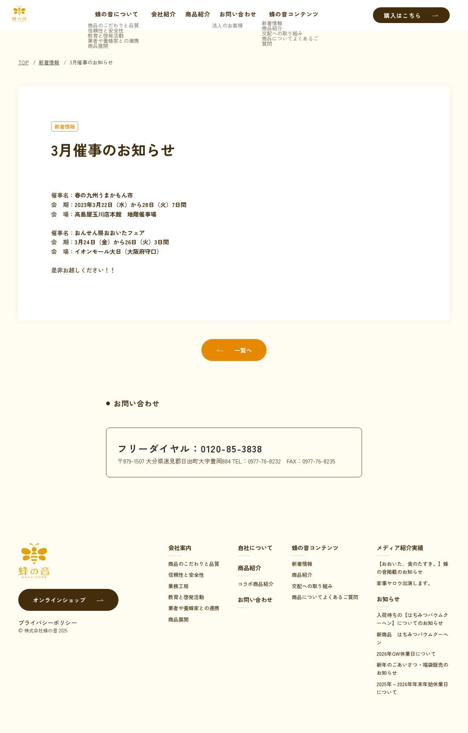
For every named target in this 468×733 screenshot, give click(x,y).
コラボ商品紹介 (255, 583)
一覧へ (234, 350)
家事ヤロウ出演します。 (405, 583)
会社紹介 (161, 15)
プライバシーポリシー (47, 622)
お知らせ (388, 598)
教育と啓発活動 (186, 597)
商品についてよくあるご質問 (325, 597)
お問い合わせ (236, 15)
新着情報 (49, 62)
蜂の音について (111, 15)
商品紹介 (196, 15)
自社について (255, 547)
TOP (23, 62)
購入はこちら (411, 15)
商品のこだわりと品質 (193, 563)
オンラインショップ (68, 599)
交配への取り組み (312, 586)
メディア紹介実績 (400, 547)
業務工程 (178, 586)
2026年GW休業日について (406, 653)
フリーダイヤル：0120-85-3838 (197, 448)
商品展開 (178, 619)
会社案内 (180, 547)
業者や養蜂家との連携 (193, 608)
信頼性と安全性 (186, 574)
